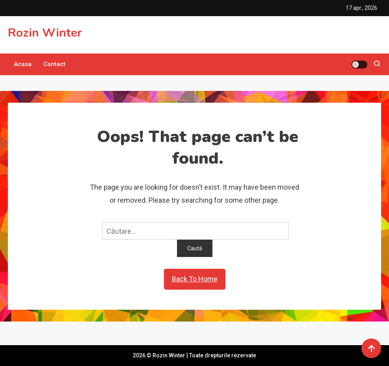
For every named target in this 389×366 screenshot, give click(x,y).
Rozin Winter (45, 33)
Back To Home (195, 279)
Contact (54, 64)
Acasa (23, 64)
